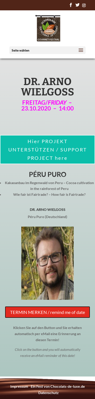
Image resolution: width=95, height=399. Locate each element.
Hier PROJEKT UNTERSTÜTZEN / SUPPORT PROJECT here (47, 149)
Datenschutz (48, 392)
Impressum (19, 386)
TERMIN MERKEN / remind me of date (47, 312)
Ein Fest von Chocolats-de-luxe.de (58, 386)
